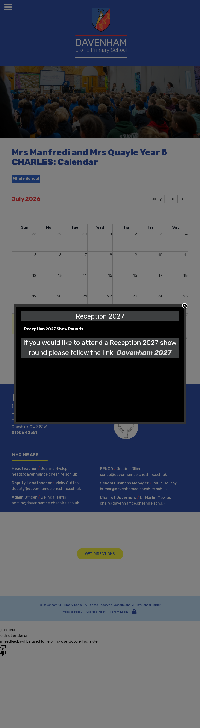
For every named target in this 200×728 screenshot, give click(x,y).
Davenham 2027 (144, 353)
